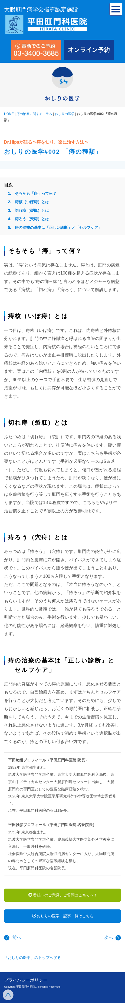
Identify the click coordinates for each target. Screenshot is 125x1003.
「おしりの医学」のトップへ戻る (32, 957)
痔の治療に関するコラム (34, 114)
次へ (112, 937)
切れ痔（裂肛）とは (32, 210)
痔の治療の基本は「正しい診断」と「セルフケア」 (58, 227)
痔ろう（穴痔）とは (32, 219)
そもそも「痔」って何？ (36, 193)
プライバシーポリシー (25, 980)
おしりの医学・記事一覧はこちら (63, 916)
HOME (9, 114)
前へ (12, 937)
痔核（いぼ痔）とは (32, 202)
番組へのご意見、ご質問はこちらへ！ (62, 895)
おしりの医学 (64, 114)
